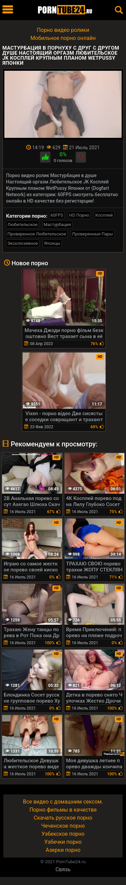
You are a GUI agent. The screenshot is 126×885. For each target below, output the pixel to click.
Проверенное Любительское (36, 233)
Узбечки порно (63, 842)
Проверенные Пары (92, 233)
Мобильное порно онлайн (62, 38)
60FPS (56, 215)
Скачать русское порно (63, 818)
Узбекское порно (63, 834)
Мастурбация (57, 224)
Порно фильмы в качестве (62, 810)
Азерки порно (63, 850)
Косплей (104, 215)
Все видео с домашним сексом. (63, 801)
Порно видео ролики (63, 30)
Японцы (52, 243)
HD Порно (79, 215)
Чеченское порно (63, 826)
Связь (63, 869)
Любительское (22, 224)
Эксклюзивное (22, 243)
